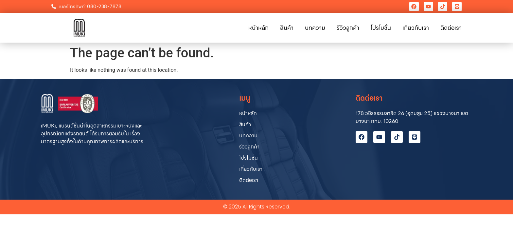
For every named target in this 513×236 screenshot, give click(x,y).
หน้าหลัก (258, 27)
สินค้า (286, 27)
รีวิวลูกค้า (348, 27)
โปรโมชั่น (381, 27)
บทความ (315, 27)
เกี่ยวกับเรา (415, 27)
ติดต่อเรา (451, 27)
